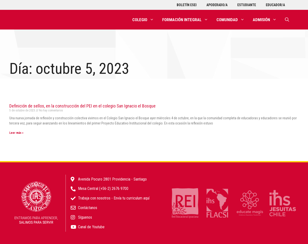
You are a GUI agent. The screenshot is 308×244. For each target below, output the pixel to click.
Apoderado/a (217, 5)
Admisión (267, 19)
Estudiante (246, 5)
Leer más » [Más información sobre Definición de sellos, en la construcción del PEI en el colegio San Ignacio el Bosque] (16, 133)
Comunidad (232, 19)
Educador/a (275, 5)
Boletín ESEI (187, 5)
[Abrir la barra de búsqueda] (287, 19)
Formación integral (187, 19)
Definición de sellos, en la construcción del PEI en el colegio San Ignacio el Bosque (82, 105)
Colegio (145, 19)
